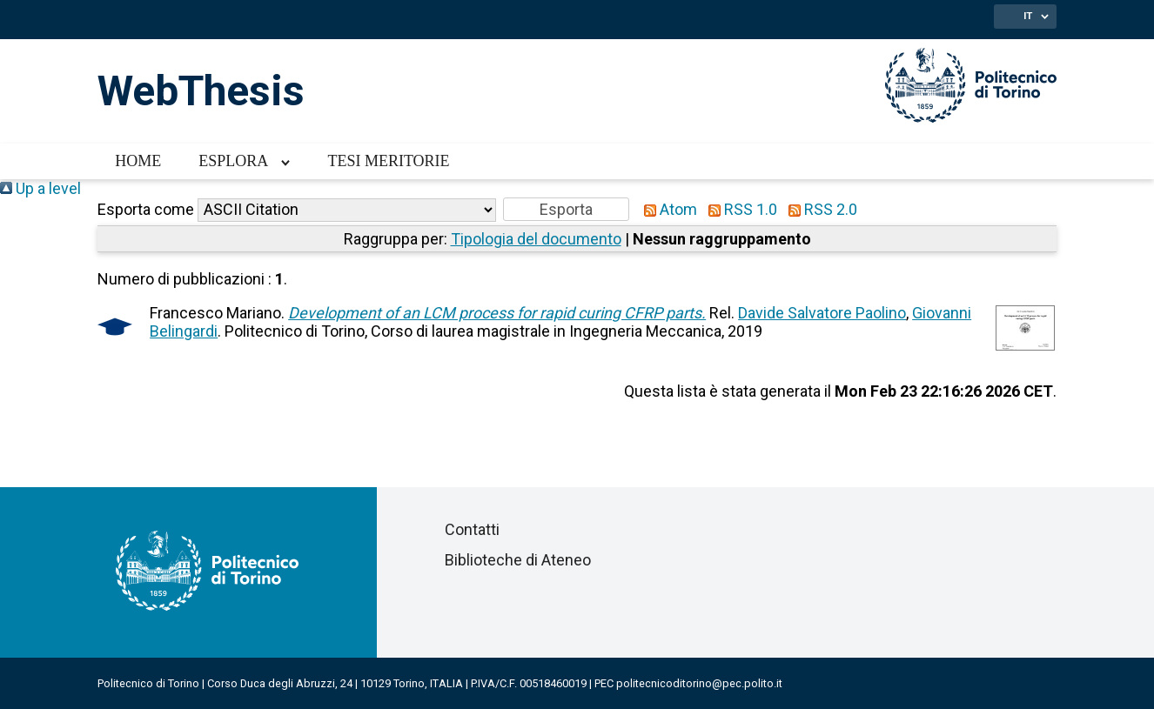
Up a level (40, 188)
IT (1027, 16)
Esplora (233, 161)
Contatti (472, 529)
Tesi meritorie (388, 161)
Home (138, 161)
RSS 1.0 (739, 209)
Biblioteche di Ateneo (518, 560)
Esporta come (145, 209)
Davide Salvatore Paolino (822, 313)
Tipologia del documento (536, 239)
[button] (566, 209)
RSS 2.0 (819, 209)
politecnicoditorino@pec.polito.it (699, 683)
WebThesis (201, 91)
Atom (666, 209)
